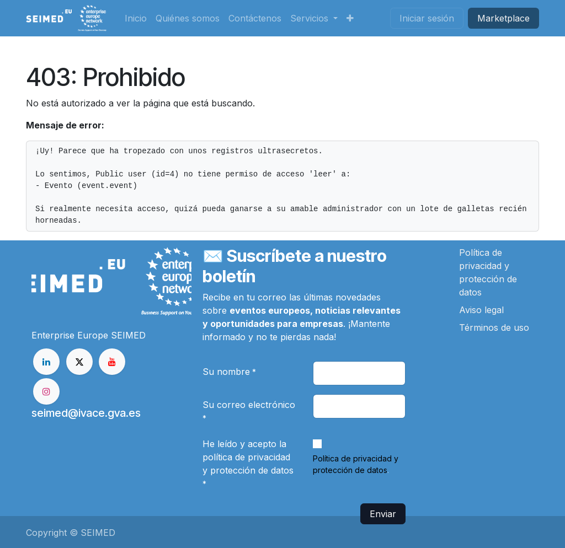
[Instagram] (46, 391)
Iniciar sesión (426, 18)
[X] (79, 361)
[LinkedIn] (46, 361)
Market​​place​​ (503, 18)
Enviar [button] (383, 513)
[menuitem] (135, 18)
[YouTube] (112, 361)
